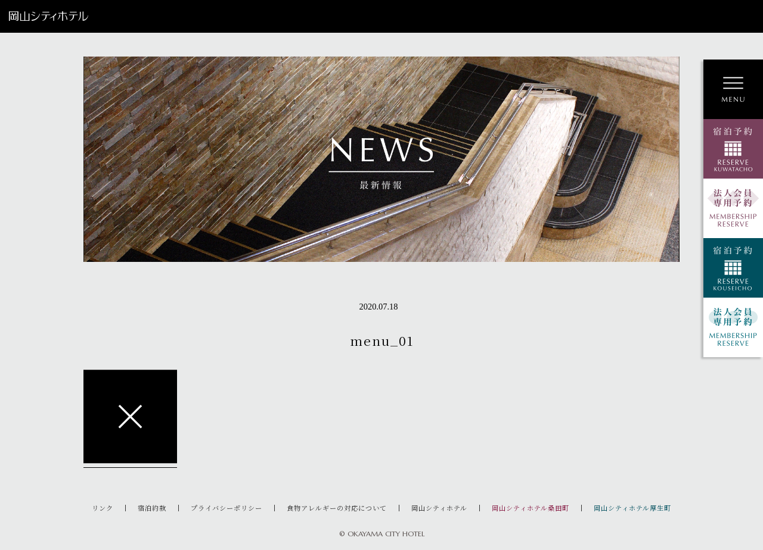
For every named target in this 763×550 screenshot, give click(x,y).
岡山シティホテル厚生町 (632, 507)
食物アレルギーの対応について (337, 507)
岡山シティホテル (439, 507)
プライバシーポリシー (226, 507)
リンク (102, 507)
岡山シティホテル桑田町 (530, 507)
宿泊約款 (152, 507)
